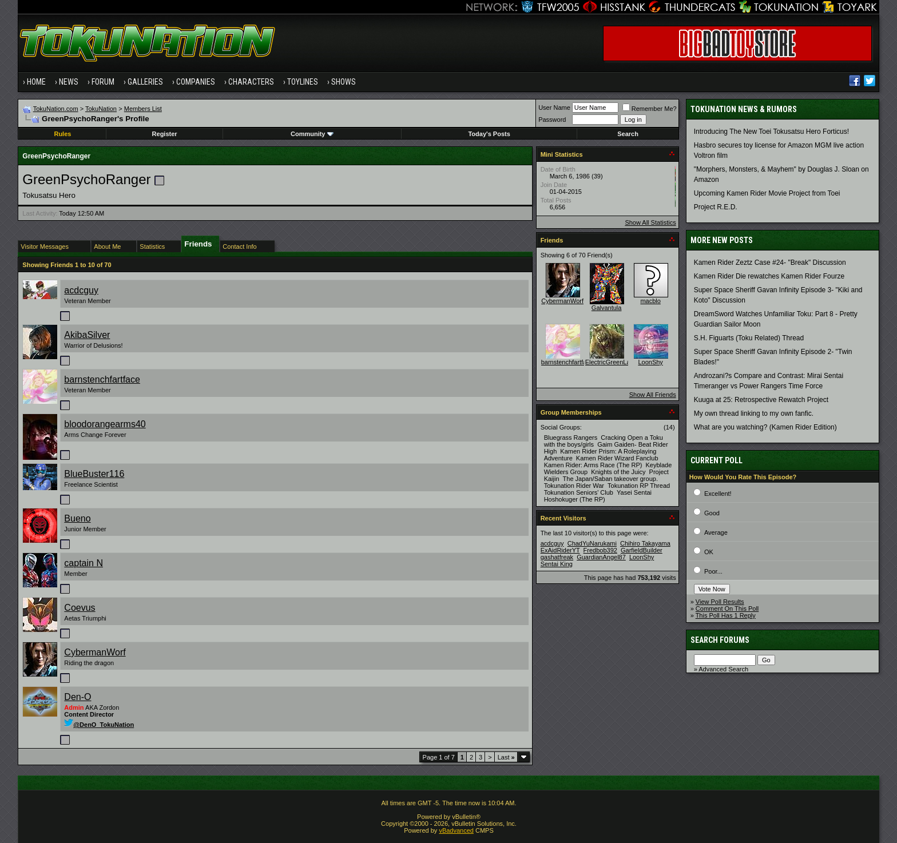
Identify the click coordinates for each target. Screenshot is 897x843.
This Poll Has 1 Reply (726, 615)
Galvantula (607, 307)
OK (708, 551)
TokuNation (101, 108)
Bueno (77, 518)
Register (164, 133)
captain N (83, 563)
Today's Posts (489, 133)
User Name (554, 107)
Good (712, 513)
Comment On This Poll (727, 608)
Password (552, 119)
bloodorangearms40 (104, 424)
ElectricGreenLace (611, 362)
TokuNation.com (55, 108)
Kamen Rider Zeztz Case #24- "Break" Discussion (770, 263)
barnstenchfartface (102, 379)
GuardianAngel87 (601, 557)
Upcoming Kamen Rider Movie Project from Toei (767, 193)
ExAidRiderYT (560, 550)
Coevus (79, 608)
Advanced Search (723, 669)
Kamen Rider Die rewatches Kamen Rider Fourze (769, 276)
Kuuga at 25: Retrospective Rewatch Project (761, 400)
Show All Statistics (650, 222)
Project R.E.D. (715, 207)
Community (312, 133)
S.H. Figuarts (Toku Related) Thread (749, 338)
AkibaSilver (87, 335)
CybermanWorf (94, 652)
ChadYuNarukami (592, 543)
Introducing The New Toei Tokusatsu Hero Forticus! (771, 132)
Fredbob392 (600, 550)
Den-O (77, 697)
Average (716, 532)
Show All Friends (652, 394)
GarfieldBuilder (641, 550)
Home (36, 81)
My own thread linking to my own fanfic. (753, 413)
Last (506, 757)
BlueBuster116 (94, 474)
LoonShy (650, 362)
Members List (143, 108)
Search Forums (719, 640)
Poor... (713, 571)
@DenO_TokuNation (99, 724)
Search (627, 133)
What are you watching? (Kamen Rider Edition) (765, 427)
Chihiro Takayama (645, 543)
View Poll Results (720, 601)
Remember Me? (649, 108)
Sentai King (557, 563)
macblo (650, 300)
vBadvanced (456, 830)
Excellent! (718, 493)
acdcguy (81, 290)
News (68, 81)
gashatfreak (557, 557)
